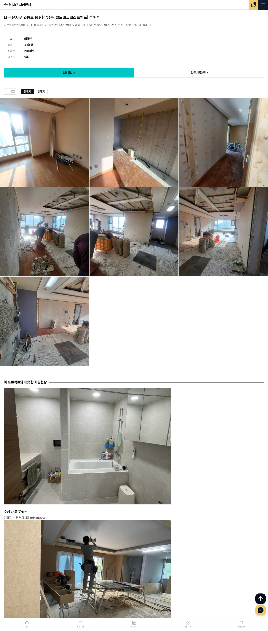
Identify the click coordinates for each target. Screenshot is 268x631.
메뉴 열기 (263, 5)
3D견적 (134, 627)
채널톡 (260, 610)
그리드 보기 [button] (7, 91)
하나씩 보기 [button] (13, 91)
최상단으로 (260, 598)
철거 (41, 91)
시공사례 (80, 627)
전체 (27, 91)
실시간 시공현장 (6, 5)
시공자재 (187, 627)
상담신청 (241, 627)
